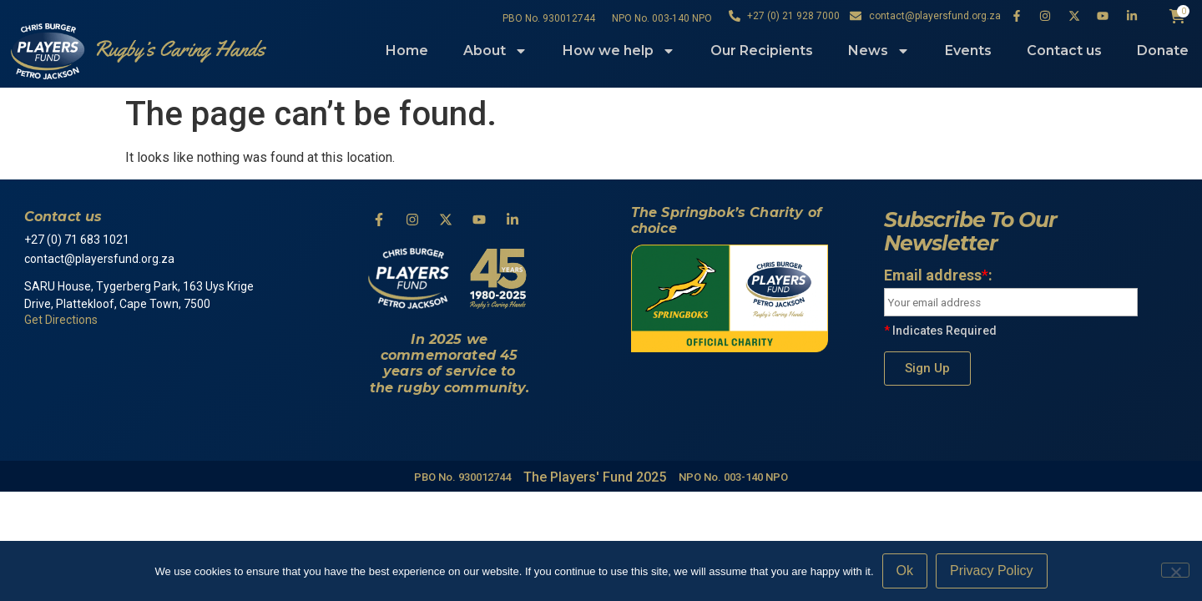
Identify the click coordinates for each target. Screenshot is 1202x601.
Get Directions (61, 319)
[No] (1175, 570)
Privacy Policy (991, 570)
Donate (1163, 50)
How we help (619, 51)
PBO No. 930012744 (549, 18)
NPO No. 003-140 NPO (662, 18)
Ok (904, 570)
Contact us (1064, 50)
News (879, 51)
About (495, 51)
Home (407, 50)
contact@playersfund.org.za (100, 258)
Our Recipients (761, 50)
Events (968, 50)
